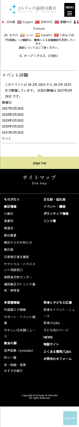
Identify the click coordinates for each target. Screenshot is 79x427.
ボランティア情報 (56, 213)
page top (39, 163)
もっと (6, 138)
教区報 (8, 249)
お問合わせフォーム (57, 358)
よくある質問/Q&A (57, 351)
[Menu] (69, 10)
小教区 (8, 213)
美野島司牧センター (18, 277)
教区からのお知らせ (18, 242)
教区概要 (10, 235)
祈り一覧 (10, 357)
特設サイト (51, 344)
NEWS (48, 337)
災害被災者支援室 (16, 257)
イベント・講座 (54, 206)
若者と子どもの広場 (57, 302)
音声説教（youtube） (19, 350)
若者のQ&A (51, 323)
